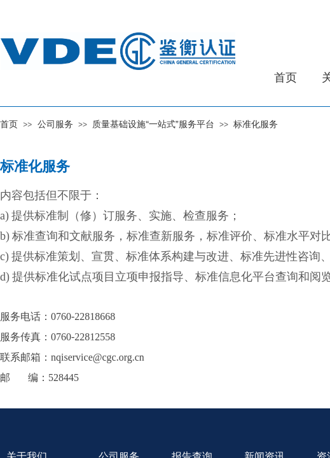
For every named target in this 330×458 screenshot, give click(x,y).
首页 (9, 124)
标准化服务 (255, 124)
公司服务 (55, 124)
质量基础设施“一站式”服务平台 (153, 124)
